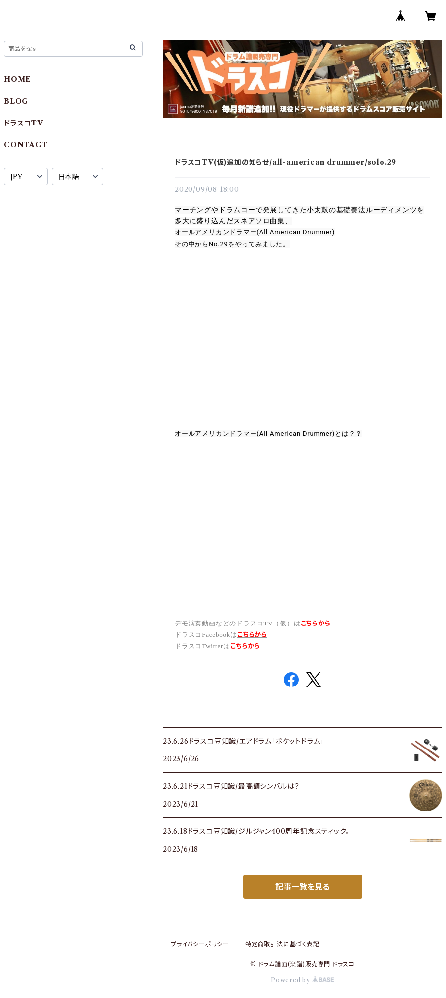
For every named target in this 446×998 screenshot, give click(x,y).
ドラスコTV (23, 123)
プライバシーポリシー (200, 944)
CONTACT (26, 144)
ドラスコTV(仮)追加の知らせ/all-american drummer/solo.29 (285, 162)
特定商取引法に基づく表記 (282, 944)
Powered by (302, 980)
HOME (17, 79)
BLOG (16, 101)
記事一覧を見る (302, 887)
